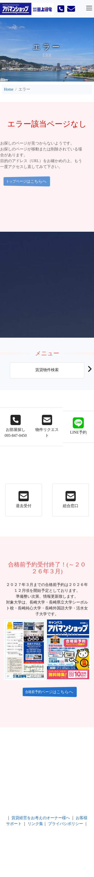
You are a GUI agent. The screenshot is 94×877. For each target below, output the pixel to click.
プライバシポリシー (65, 824)
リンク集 (35, 824)
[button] (89, 370)
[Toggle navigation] (89, 8)
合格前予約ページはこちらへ (46, 692)
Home (8, 89)
